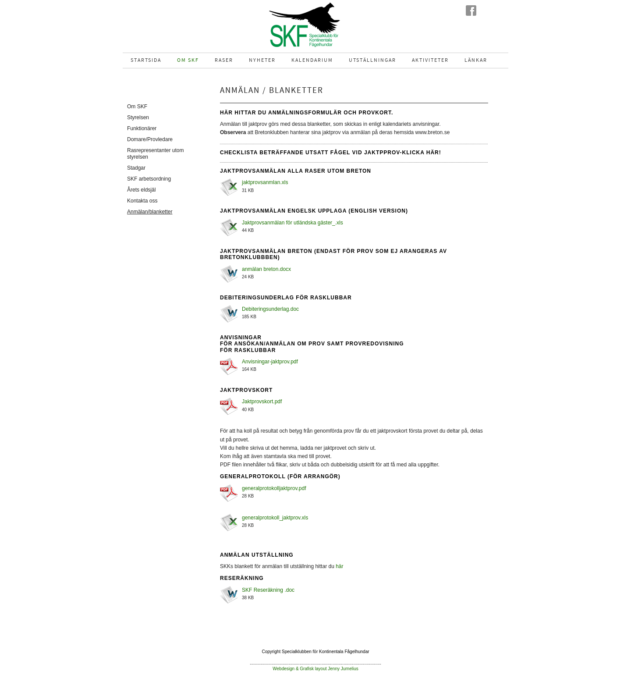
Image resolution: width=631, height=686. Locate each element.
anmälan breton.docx (266, 269)
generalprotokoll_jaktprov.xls (275, 518)
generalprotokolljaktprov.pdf (274, 488)
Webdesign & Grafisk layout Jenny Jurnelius (315, 668)
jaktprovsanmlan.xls (265, 182)
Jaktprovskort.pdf (262, 401)
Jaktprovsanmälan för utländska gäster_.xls (292, 223)
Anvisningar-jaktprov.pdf (270, 362)
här (339, 566)
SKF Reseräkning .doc (268, 590)
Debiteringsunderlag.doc (270, 309)
